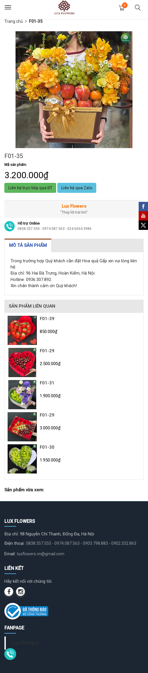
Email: (10, 553)
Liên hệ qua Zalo (76, 187)
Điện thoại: (14, 543)
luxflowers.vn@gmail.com (40, 553)
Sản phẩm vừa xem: (24, 489)
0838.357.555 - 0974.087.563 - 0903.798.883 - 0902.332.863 (81, 543)
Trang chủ (13, 21)
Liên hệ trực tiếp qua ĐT (30, 187)
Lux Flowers (25, 643)
